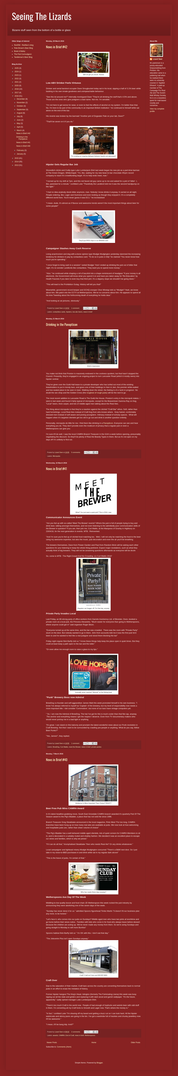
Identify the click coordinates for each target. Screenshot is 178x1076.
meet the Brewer (75, 747)
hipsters (69, 312)
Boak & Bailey (19, 51)
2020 (17, 86)
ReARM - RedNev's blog (23, 45)
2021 (17, 82)
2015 (17, 158)
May (19, 123)
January (20, 154)
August (20, 113)
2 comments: (76, 1032)
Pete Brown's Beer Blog (23, 48)
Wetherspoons (90, 1035)
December (21, 99)
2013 (17, 165)
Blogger (100, 1063)
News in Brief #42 (56, 46)
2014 (17, 162)
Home (94, 1042)
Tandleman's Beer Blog (23, 57)
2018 (17, 89)
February (20, 150)
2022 (17, 79)
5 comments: (76, 452)
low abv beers (77, 312)
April (19, 127)
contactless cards (59, 312)
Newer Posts (52, 1042)
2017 (17, 93)
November (21, 103)
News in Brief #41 (56, 468)
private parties (96, 747)
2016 (17, 96)
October (20, 106)
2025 (17, 68)
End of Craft (70, 1035)
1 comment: (75, 308)
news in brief (87, 312)
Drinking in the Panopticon (61, 324)
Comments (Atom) (64, 1047)
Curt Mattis (64, 747)
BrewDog (56, 747)
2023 (17, 75)
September (21, 110)
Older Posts (135, 1042)
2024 (17, 72)
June (19, 120)
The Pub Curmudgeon (23, 54)
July (18, 116)
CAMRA (62, 1035)
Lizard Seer (157, 59)
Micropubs (56, 456)
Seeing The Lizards (41, 15)
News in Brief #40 (56, 759)
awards (55, 1035)
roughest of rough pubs (96, 393)
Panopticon (108, 423)
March (19, 130)
